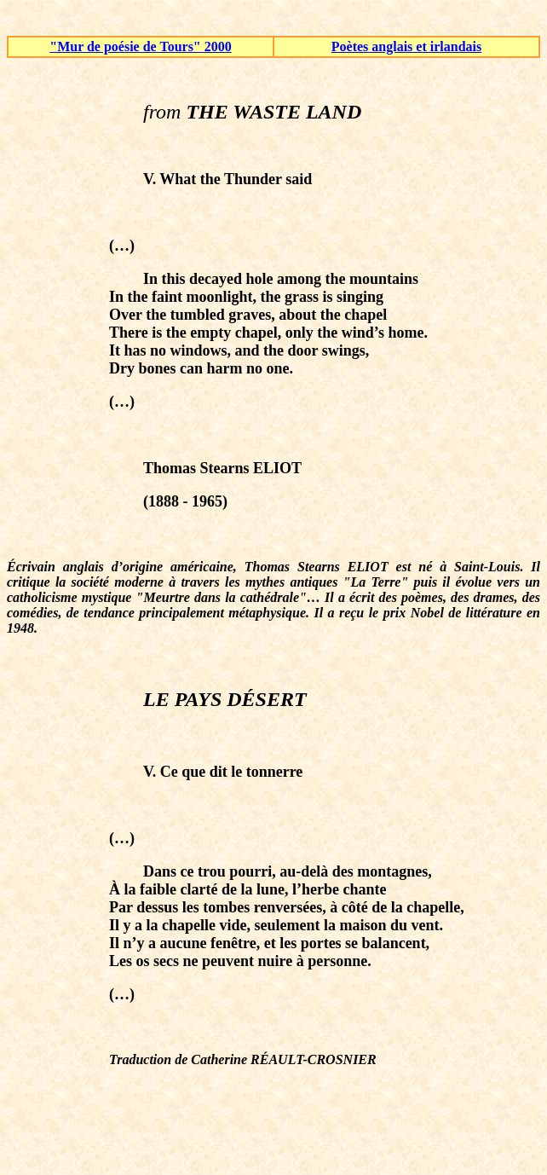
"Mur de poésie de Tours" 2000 (140, 46)
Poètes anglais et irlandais (406, 46)
